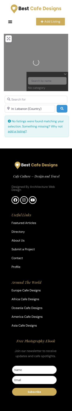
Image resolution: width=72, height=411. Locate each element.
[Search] (62, 109)
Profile (16, 267)
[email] (34, 380)
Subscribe (34, 392)
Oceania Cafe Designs (27, 308)
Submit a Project (23, 249)
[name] (34, 370)
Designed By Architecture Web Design (33, 188)
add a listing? (17, 131)
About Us (18, 240)
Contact (17, 258)
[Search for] (36, 99)
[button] (10, 21)
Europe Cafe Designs (26, 290)
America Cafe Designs (27, 317)
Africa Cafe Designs (25, 299)
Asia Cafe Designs (24, 325)
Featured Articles (24, 223)
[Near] (30, 109)
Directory (18, 232)
